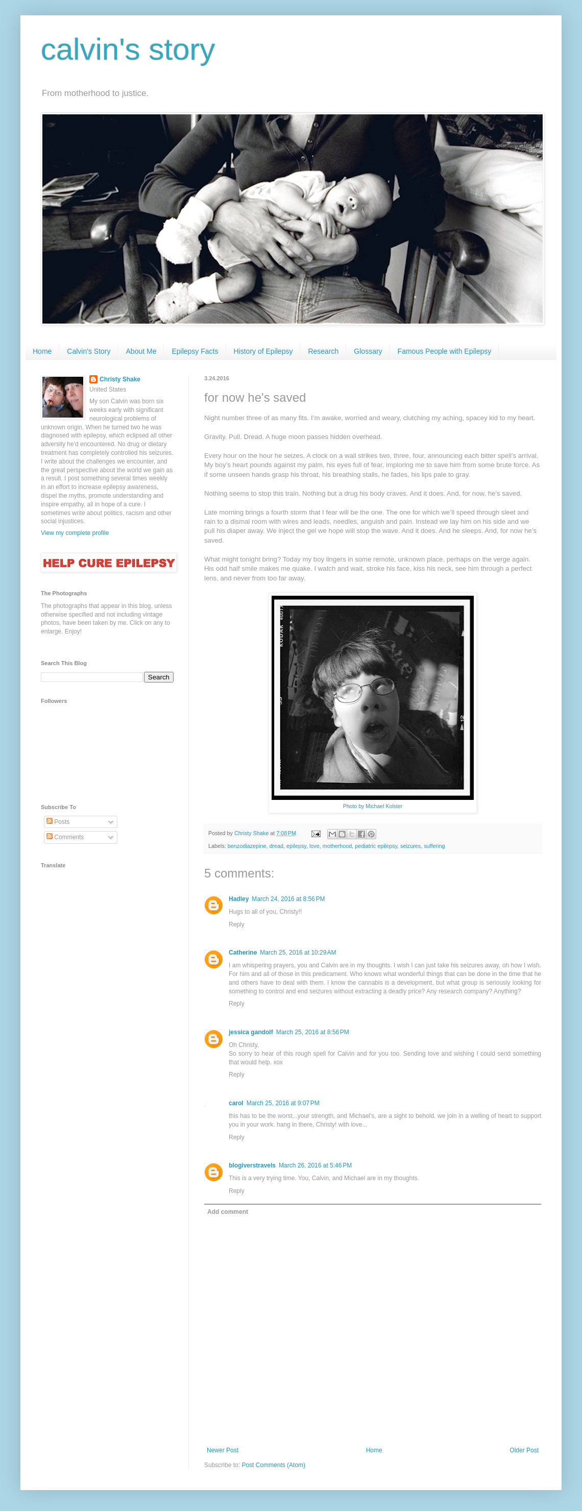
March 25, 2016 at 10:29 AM (298, 952)
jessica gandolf (251, 1032)
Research (323, 351)
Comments (65, 837)
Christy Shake (120, 379)
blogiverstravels (252, 1165)
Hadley (239, 899)
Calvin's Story (88, 351)
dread (276, 846)
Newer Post (222, 1450)
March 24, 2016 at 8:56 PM (288, 899)
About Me (141, 351)
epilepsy (296, 846)
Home (42, 351)
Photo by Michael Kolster (373, 806)
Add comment (227, 1211)
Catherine (243, 952)
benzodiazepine (247, 846)
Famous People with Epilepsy (445, 351)
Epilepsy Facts (195, 351)
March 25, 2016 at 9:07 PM (283, 1103)
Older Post (524, 1450)
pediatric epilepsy (376, 846)
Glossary (368, 351)
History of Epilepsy (263, 351)
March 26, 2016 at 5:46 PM (315, 1165)
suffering (434, 846)
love (314, 846)
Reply (237, 924)
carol (236, 1103)
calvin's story (128, 49)
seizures (410, 846)
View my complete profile (75, 533)
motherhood (337, 846)
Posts (57, 821)
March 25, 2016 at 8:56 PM (312, 1032)
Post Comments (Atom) (273, 1465)
